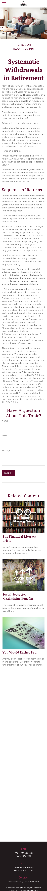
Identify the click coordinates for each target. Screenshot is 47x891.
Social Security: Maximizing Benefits (18, 596)
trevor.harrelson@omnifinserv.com (23, 881)
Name (5, 421)
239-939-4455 (26, 853)
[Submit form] (8, 473)
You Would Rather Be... (20, 652)
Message (6, 450)
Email (4, 436)
